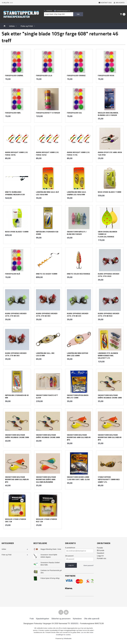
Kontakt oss (101, 558)
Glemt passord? (88, 565)
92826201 (48, 10)
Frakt (32, 619)
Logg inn (100, 556)
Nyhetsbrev (77, 619)
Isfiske (12, 26)
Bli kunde (100, 550)
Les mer (84, 632)
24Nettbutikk (67, 638)
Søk (78, 14)
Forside (100, 548)
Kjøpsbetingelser (42, 619)
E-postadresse (70, 548)
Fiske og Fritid (27, 26)
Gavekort (100, 553)
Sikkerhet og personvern (61, 619)
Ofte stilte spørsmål (91, 619)
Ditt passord (69, 556)
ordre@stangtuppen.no (62, 10)
